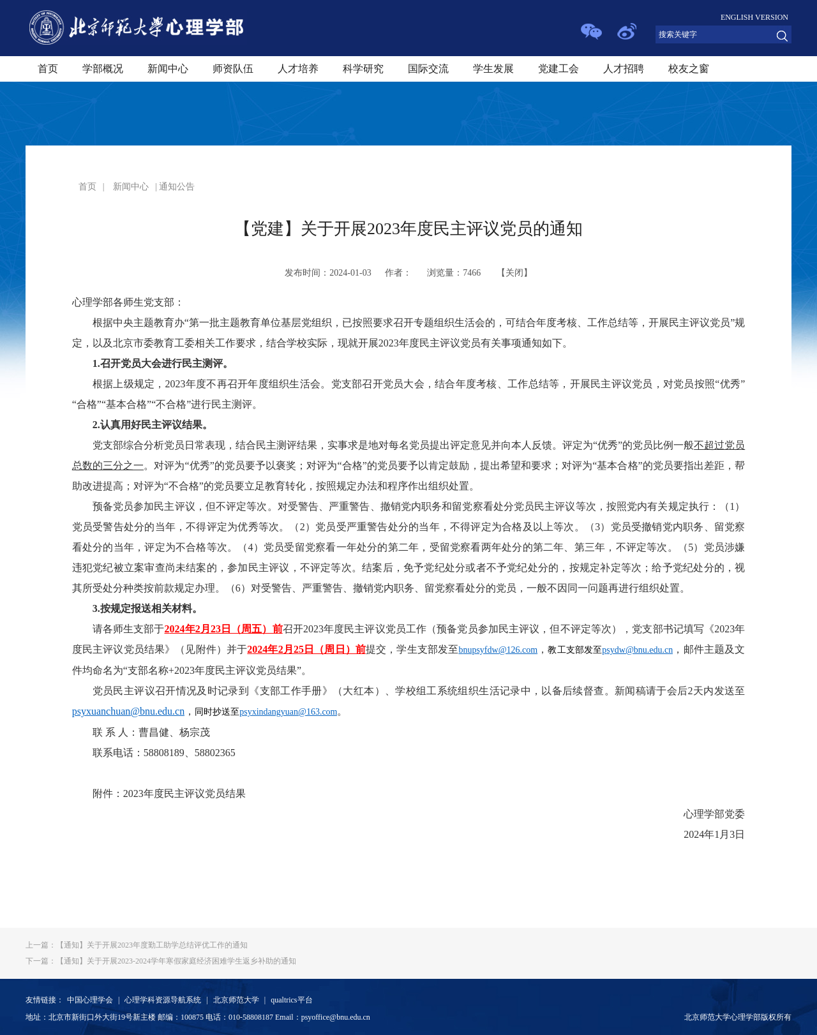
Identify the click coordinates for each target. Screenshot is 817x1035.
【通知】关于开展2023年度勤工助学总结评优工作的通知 (137, 945)
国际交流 (428, 68)
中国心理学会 (90, 999)
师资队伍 (233, 68)
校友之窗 (688, 68)
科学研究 (363, 68)
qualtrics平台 (291, 999)
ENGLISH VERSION (754, 17)
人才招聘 (623, 68)
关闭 (514, 273)
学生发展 (493, 68)
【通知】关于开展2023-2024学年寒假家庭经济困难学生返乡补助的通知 (161, 961)
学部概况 (102, 68)
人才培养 (298, 68)
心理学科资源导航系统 (162, 999)
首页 (48, 68)
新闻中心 (167, 68)
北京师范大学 (236, 999)
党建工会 (558, 68)
